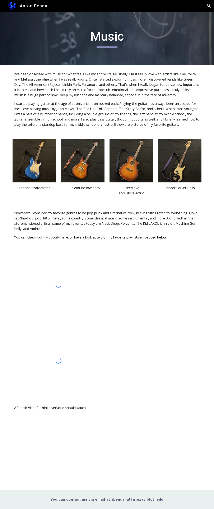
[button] (209, 6)
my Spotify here (55, 237)
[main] (107, 38)
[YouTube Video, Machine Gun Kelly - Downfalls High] (59, 453)
